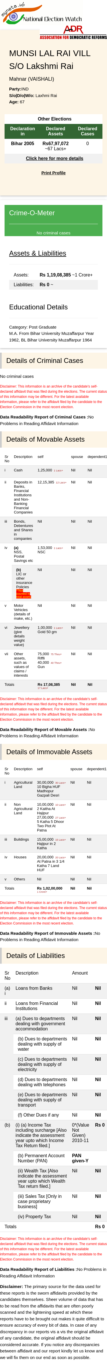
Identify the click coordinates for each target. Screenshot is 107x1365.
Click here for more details (54, 158)
